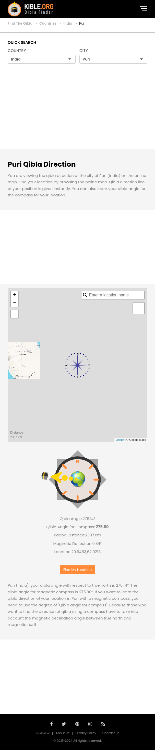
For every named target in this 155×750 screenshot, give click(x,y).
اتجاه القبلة (43, 733)
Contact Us (110, 733)
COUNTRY (17, 50)
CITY (83, 50)
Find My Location (77, 569)
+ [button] (14, 295)
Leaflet (120, 439)
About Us (62, 733)
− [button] (14, 303)
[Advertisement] (77, 111)
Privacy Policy (86, 733)
